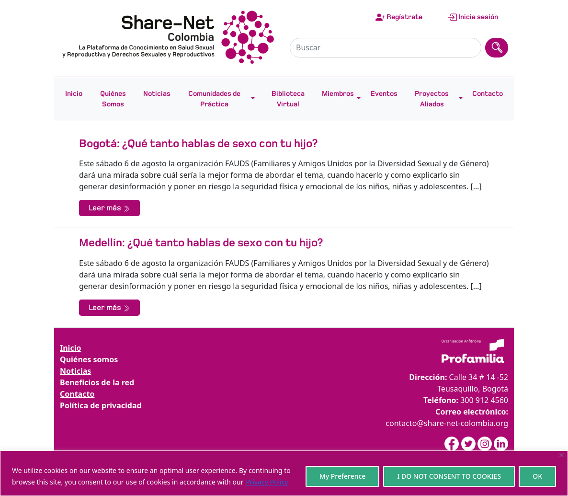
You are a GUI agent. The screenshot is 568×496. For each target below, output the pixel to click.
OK (537, 476)
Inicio (73, 93)
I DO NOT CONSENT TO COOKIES (449, 476)
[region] (284, 473)
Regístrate (398, 17)
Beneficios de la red (97, 382)
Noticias (156, 93)
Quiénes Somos (113, 99)
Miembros (338, 93)
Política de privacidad (101, 405)
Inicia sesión (472, 17)
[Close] (561, 455)
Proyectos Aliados (432, 99)
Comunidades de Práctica (214, 99)
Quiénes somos (89, 359)
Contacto (487, 93)
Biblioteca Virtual (288, 99)
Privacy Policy (267, 481)
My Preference (342, 476)
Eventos (384, 93)
